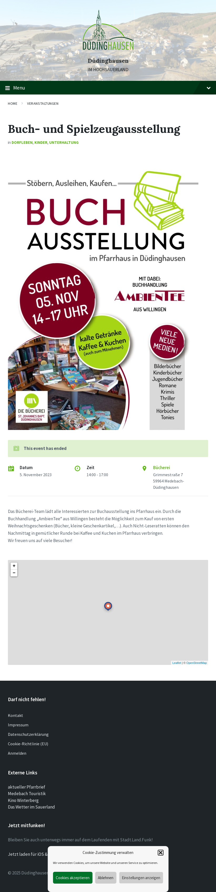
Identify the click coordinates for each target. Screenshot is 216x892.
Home (12, 103)
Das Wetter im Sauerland (31, 807)
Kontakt (15, 715)
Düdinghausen (108, 60)
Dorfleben (22, 142)
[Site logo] (108, 51)
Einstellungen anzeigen (141, 877)
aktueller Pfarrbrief (26, 787)
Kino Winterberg (23, 800)
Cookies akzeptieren (72, 877)
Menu (108, 88)
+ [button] (14, 566)
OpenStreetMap (196, 662)
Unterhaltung (64, 142)
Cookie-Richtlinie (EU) (28, 743)
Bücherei (161, 467)
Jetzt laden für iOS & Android (35, 854)
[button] (160, 852)
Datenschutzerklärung (28, 734)
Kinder (40, 142)
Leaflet (176, 662)
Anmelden (17, 753)
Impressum (18, 724)
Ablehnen (105, 877)
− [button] (14, 573)
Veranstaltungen (42, 103)
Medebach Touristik (27, 793)
